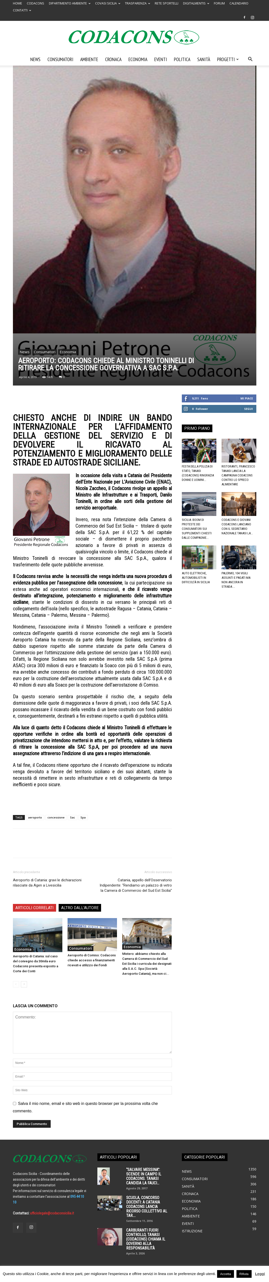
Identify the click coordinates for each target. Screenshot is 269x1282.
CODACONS (35, 3)
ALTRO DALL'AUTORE (80, 907)
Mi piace (246, 398)
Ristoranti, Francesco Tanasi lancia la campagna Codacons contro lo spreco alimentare (238, 475)
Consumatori (60, 59)
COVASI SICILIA (107, 3)
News (35, 59)
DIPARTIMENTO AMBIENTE (69, 3)
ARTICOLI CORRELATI (34, 907)
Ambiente (89, 59)
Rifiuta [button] (244, 1274)
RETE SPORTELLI (166, 3)
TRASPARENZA (137, 3)
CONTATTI (22, 10)
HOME (17, 3)
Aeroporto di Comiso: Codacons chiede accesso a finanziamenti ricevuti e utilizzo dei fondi (92, 960)
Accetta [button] (225, 1274)
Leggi (260, 1274)
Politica (182, 59)
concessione (56, 817)
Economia (137, 59)
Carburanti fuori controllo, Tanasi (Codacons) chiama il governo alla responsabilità (145, 1239)
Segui (248, 409)
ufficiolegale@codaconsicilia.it (52, 1213)
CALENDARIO (239, 3)
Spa (83, 817)
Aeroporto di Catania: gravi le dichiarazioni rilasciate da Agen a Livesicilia (47, 883)
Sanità (203, 59)
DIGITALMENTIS (196, 3)
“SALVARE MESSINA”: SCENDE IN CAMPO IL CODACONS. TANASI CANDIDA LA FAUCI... (143, 1176)
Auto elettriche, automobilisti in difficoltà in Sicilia (196, 577)
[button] (250, 59)
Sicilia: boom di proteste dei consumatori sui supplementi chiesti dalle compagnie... (197, 529)
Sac (72, 817)
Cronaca (113, 59)
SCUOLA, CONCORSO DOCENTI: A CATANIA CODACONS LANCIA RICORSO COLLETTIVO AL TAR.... (146, 1206)
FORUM (219, 3)
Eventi (160, 59)
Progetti (228, 59)
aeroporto (35, 817)
